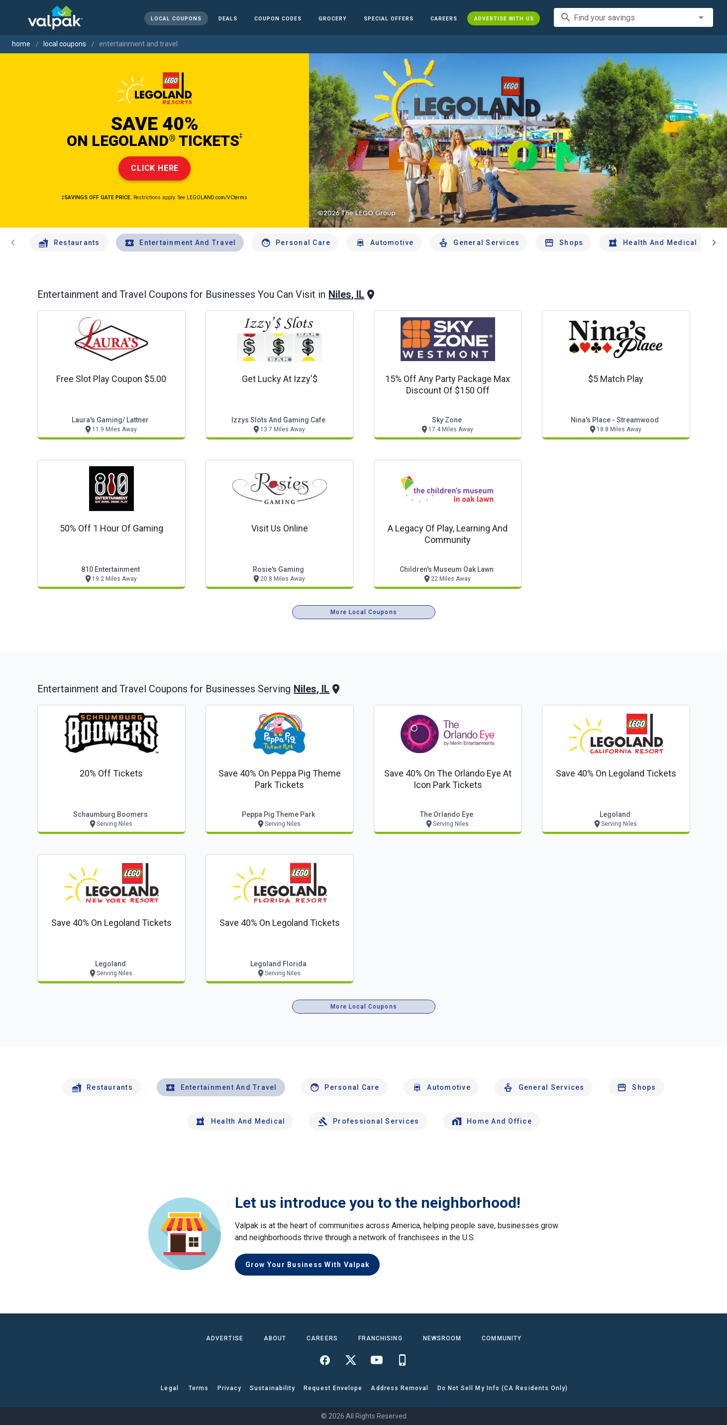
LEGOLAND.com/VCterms (217, 197)
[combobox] (633, 17)
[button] (388, 18)
